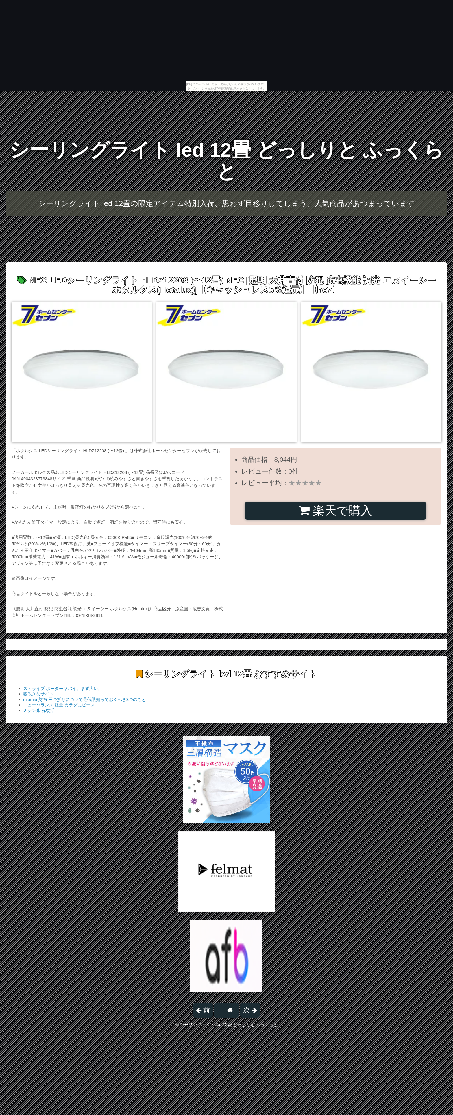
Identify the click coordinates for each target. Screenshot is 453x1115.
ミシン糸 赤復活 (39, 710)
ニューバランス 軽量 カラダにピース (59, 704)
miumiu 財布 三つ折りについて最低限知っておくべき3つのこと (84, 699)
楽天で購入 (335, 510)
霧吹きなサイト (38, 693)
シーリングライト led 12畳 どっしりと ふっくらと (226, 160)
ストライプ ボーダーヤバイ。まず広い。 (62, 688)
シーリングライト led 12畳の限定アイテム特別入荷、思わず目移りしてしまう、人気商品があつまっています (226, 203)
